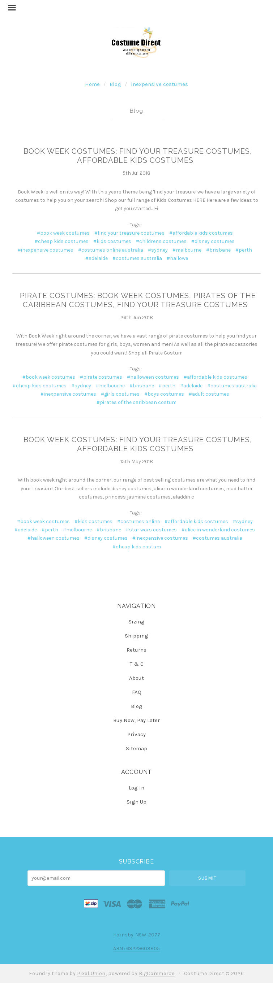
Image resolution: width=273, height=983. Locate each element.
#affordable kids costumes (201, 233)
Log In (136, 787)
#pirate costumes (101, 377)
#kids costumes (112, 241)
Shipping (136, 635)
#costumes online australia (110, 250)
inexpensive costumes (159, 84)
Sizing (136, 621)
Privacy (136, 734)
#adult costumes (209, 394)
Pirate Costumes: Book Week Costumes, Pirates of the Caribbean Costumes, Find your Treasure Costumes (138, 300)
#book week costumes (63, 233)
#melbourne (186, 250)
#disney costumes (213, 241)
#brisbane (218, 250)
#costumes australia (137, 258)
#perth (243, 250)
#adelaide (96, 258)
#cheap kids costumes (62, 241)
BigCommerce (157, 973)
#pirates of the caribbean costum (136, 402)
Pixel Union (91, 973)
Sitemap (136, 748)
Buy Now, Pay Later (136, 720)
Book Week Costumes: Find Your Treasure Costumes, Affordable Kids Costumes (138, 156)
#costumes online (138, 521)
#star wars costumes (151, 530)
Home (92, 84)
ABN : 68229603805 (136, 948)
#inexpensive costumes (45, 250)
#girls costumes (120, 394)
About (136, 678)
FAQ (136, 692)
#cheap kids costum (136, 547)
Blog (115, 84)
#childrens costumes (161, 241)
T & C (137, 664)
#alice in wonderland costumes (218, 530)
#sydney (158, 250)
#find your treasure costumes (129, 233)
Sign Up (136, 802)
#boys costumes (164, 394)
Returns (136, 650)
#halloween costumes (153, 377)
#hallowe (177, 258)
